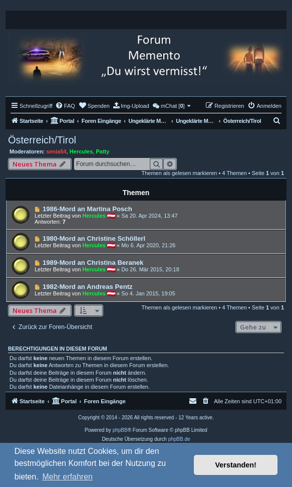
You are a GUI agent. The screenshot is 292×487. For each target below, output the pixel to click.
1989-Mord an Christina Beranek (93, 262)
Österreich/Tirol (42, 139)
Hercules (81, 151)
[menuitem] (65, 106)
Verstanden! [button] (235, 465)
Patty (102, 151)
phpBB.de (179, 439)
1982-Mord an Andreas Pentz (88, 286)
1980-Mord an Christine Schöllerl (94, 238)
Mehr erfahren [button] (67, 476)
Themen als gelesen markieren (179, 173)
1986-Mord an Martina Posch (87, 209)
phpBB (120, 430)
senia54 (56, 151)
